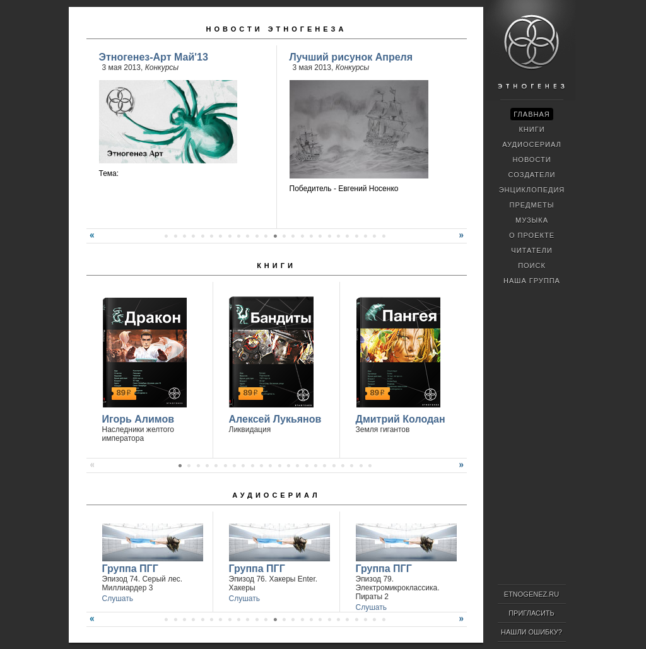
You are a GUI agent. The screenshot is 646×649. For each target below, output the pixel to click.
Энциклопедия (532, 190)
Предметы (532, 205)
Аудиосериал (276, 495)
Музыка (531, 220)
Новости (531, 159)
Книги (276, 265)
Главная (531, 114)
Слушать (117, 598)
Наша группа (531, 280)
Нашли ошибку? (531, 632)
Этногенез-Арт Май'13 (153, 57)
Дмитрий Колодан (400, 419)
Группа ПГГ (130, 568)
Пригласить (531, 613)
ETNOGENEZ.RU (531, 594)
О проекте (532, 235)
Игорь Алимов (138, 419)
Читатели (531, 250)
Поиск (532, 265)
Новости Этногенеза (276, 29)
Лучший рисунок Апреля (351, 57)
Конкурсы (162, 67)
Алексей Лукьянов (275, 419)
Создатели (531, 174)
